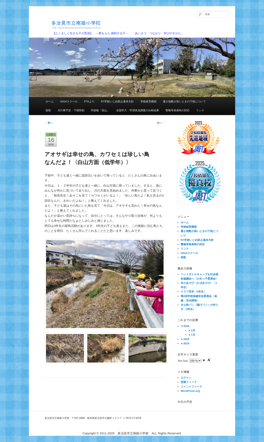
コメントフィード (191, 386)
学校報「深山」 (100, 110)
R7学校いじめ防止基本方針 (117, 101)
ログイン (186, 377)
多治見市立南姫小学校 (69, 25)
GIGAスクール (69, 101)
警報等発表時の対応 (177, 110)
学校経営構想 (148, 101)
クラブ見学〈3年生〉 (193, 291)
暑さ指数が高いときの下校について (184, 101)
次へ (161, 122)
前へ (49, 122)
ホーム (50, 101)
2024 (186, 343)
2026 (186, 326)
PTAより (89, 101)
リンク (200, 110)
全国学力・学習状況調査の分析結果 (137, 110)
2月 (193, 330)
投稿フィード (189, 382)
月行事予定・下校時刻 (71, 110)
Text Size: (183, 360)
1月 (193, 334)
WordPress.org (190, 390)
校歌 (48, 110)
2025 (186, 339)
